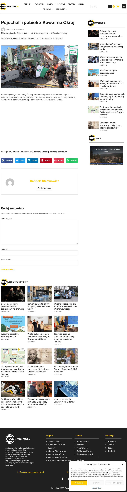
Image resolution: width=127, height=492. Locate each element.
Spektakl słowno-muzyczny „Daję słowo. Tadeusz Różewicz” (38, 369)
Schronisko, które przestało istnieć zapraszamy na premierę (12, 306)
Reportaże (48, 9)
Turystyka (39, 4)
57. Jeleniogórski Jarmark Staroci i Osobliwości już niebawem (66, 369)
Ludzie (13, 33)
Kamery (51, 4)
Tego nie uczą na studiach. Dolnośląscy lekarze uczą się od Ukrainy (112, 96)
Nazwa (4, 249)
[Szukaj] (110, 6)
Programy (61, 9)
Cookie (95, 488)
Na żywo (61, 4)
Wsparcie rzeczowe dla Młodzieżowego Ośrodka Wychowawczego (65, 306)
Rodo (99, 488)
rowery (32, 39)
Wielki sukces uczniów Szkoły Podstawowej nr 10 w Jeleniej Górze (38, 336)
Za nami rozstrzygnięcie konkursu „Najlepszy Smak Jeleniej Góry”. (38, 401)
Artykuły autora (44, 188)
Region (28, 4)
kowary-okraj (20, 39)
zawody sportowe (54, 39)
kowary (8, 39)
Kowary (6, 33)
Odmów (96, 483)
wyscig (40, 39)
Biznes (81, 4)
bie (2, 39)
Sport (26, 33)
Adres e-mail (7, 259)
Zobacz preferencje (114, 483)
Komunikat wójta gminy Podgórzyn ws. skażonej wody (39, 306)
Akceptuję (79, 483)
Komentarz (6, 219)
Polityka (71, 4)
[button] (123, 464)
